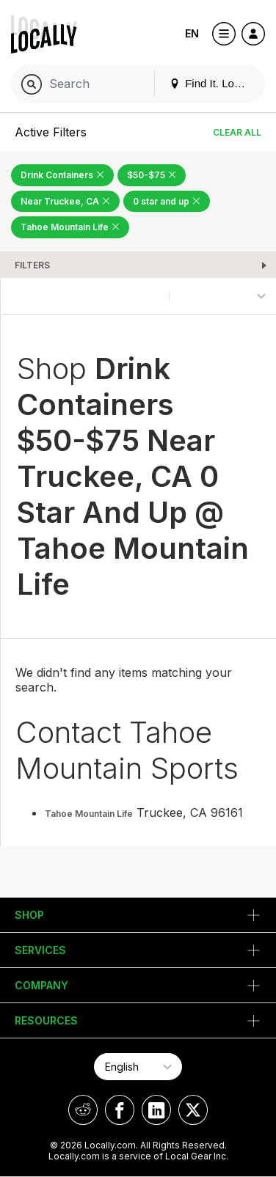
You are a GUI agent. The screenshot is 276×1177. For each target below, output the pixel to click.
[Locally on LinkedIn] (156, 1110)
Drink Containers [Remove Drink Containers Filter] (62, 174)
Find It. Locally (213, 83)
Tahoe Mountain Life (89, 813)
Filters (32, 265)
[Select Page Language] (138, 1066)
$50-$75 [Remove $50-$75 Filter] (151, 174)
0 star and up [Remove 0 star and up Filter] (166, 201)
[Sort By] (223, 296)
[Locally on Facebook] (119, 1110)
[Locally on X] (193, 1110)
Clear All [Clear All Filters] (237, 132)
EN (192, 33)
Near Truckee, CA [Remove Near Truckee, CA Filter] (65, 201)
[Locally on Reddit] (83, 1110)
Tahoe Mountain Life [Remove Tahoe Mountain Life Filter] (70, 226)
